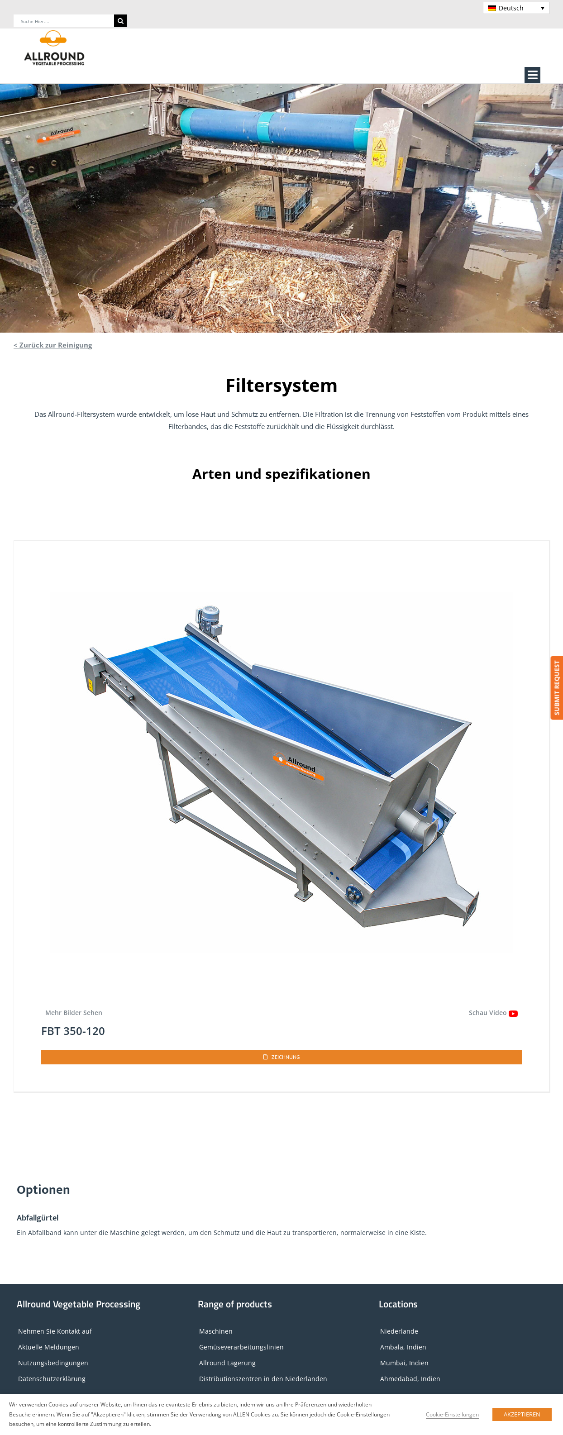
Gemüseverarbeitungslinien (241, 1347)
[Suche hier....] (64, 20)
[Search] (120, 20)
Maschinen (216, 1331)
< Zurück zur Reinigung (53, 344)
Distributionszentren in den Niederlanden (263, 1378)
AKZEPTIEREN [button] (522, 1414)
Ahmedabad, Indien (410, 1378)
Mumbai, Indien (404, 1363)
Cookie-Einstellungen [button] (452, 1414)
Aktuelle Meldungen (48, 1347)
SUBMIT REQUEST (556, 688)
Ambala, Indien (403, 1347)
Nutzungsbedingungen (53, 1363)
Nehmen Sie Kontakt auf (55, 1331)
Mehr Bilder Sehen (73, 1012)
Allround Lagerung (227, 1363)
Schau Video (493, 1012)
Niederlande (399, 1331)
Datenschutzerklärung (52, 1378)
